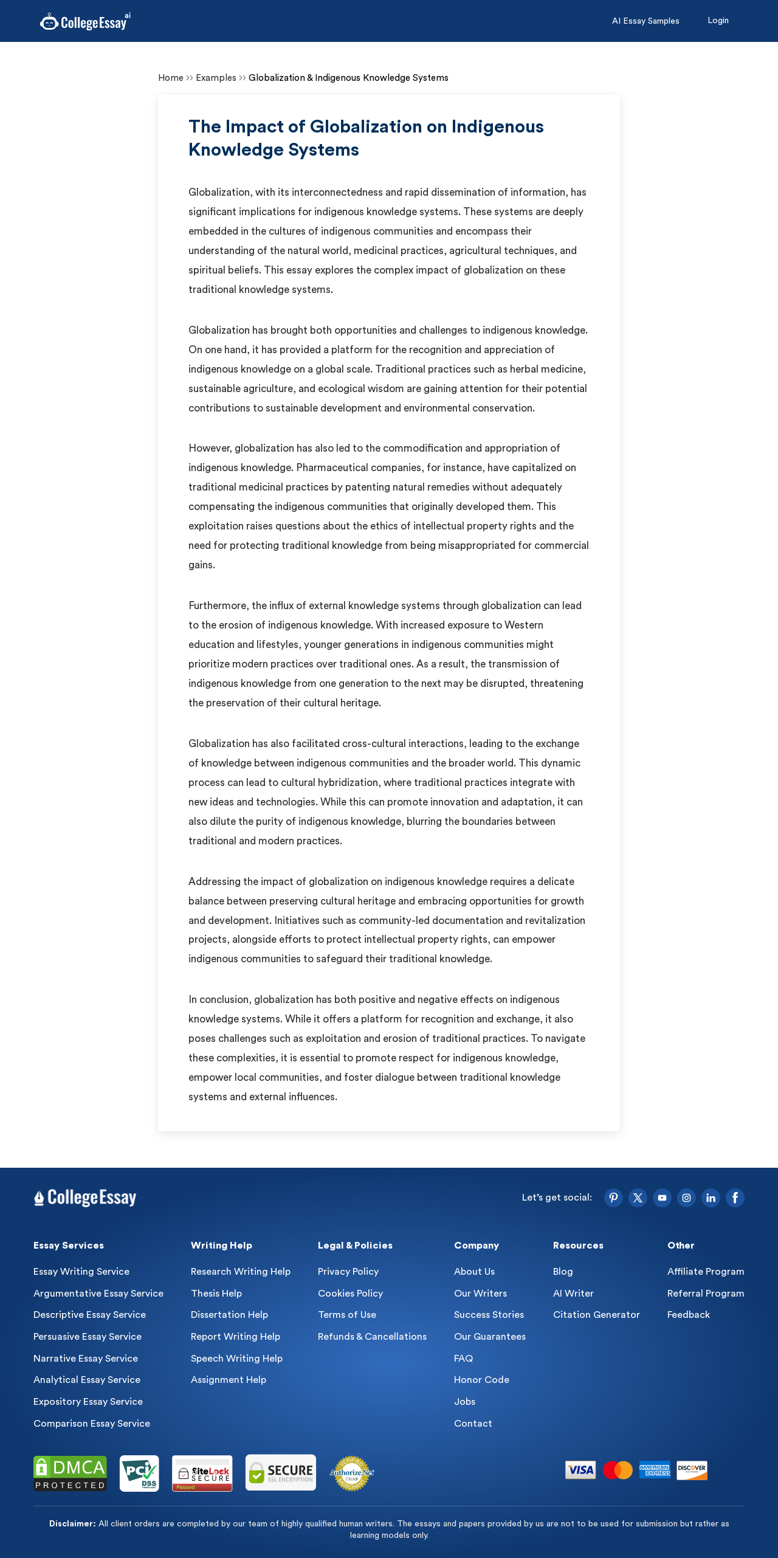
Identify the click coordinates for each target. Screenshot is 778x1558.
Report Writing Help (235, 1337)
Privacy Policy (348, 1272)
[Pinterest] (613, 1197)
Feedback (688, 1315)
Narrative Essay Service (85, 1358)
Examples (216, 78)
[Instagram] (686, 1197)
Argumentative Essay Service (98, 1293)
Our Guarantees (490, 1337)
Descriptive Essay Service (89, 1315)
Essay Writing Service (81, 1272)
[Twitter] (637, 1197)
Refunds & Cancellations (372, 1337)
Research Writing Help (241, 1272)
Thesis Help (216, 1293)
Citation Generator (596, 1315)
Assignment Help (228, 1380)
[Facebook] (735, 1197)
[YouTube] (662, 1197)
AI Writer (573, 1293)
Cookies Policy (350, 1293)
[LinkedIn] (710, 1197)
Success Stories (489, 1315)
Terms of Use (347, 1315)
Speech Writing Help (237, 1358)
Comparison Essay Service (91, 1424)
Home (171, 78)
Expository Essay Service (88, 1402)
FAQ (463, 1358)
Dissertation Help (229, 1315)
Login (718, 20)
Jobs (464, 1402)
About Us (474, 1272)
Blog (563, 1272)
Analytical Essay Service (86, 1380)
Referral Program (706, 1293)
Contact (473, 1424)
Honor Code (481, 1380)
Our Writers (480, 1293)
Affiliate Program (706, 1272)
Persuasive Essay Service (87, 1337)
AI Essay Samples (646, 21)
